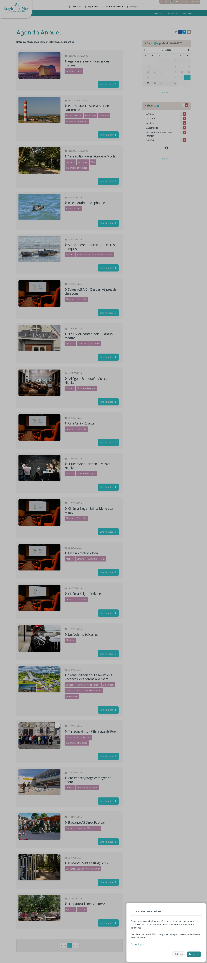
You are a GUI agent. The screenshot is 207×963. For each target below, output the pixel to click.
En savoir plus (137, 944)
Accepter (194, 954)
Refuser (178, 954)
